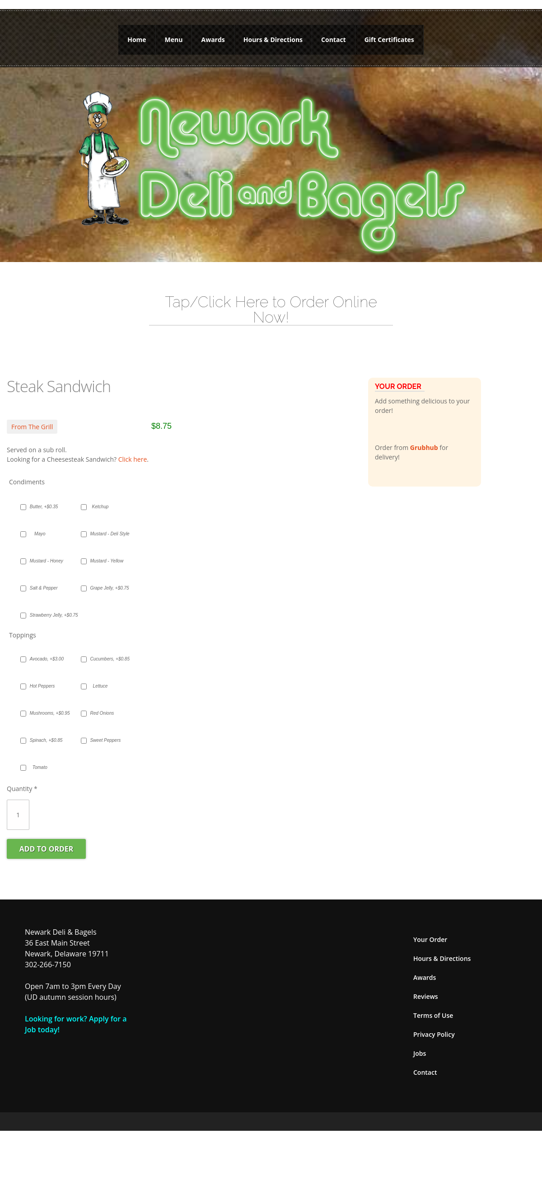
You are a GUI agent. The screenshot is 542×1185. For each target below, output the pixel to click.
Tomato (40, 757)
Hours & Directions (273, 34)
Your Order (430, 929)
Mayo (39, 523)
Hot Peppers (42, 676)
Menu (174, 34)
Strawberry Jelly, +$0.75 (44, 605)
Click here (132, 449)
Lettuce (100, 676)
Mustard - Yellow (104, 550)
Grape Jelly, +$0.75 (104, 578)
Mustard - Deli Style (104, 523)
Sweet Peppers (104, 730)
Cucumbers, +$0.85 (104, 648)
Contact (333, 34)
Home (136, 34)
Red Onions (102, 703)
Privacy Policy (434, 1024)
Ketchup (100, 496)
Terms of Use (433, 1005)
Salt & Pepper (44, 578)
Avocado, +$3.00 (44, 648)
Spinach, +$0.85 (44, 730)
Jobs (419, 1043)
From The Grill (32, 416)
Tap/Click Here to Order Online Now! (271, 299)
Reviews (425, 986)
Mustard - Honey (44, 550)
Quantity (22, 778)
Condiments (27, 472)
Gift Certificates (389, 34)
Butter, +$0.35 (44, 496)
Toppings (22, 625)
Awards (212, 34)
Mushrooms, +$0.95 (44, 703)
